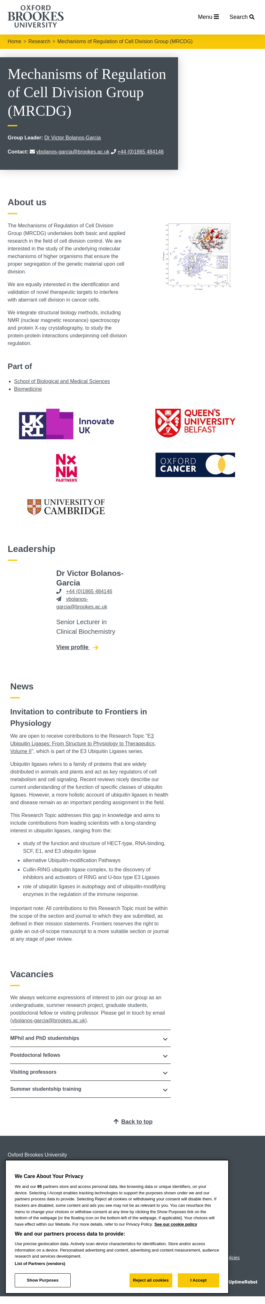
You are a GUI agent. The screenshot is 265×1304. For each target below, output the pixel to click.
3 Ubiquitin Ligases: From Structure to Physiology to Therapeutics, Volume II (83, 743)
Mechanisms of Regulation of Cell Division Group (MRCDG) (124, 41)
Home (14, 41)
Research (39, 41)
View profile (77, 646)
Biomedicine (28, 389)
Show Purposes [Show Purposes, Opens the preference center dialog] (42, 1280)
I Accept (198, 1280)
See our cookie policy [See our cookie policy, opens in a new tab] (175, 1224)
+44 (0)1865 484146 (141, 151)
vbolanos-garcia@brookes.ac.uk (73, 151)
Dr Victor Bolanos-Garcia (72, 137)
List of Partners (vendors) (40, 1263)
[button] (90, 1038)
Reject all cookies (150, 1280)
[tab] (90, 1038)
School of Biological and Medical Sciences (62, 381)
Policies (232, 1257)
